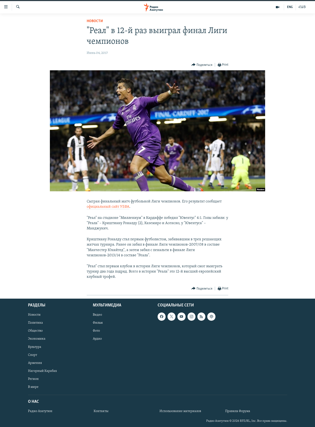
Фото (96, 331)
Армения (35, 362)
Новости (95, 21)
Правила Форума (237, 411)
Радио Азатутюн (40, 411)
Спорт (32, 354)
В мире (33, 386)
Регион (33, 378)
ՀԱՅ (302, 7)
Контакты (101, 411)
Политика (35, 323)
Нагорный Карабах (42, 370)
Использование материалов (180, 411)
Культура (34, 347)
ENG (290, 7)
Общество (35, 331)
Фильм (98, 323)
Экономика (36, 339)
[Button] (201, 65)
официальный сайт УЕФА (108, 207)
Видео (97, 315)
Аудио (97, 339)
